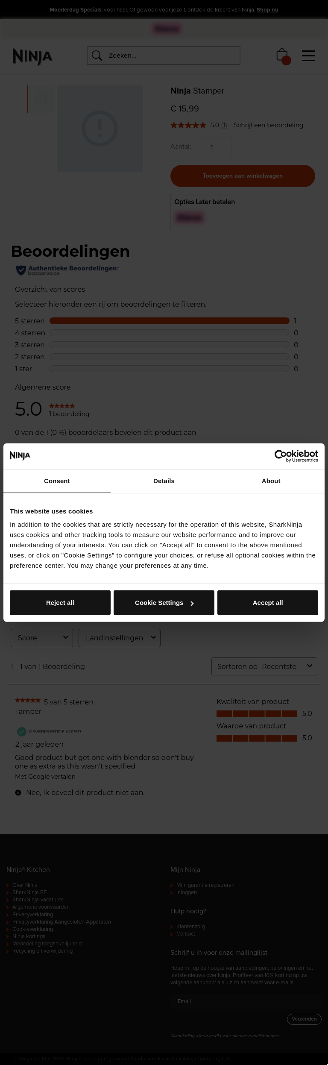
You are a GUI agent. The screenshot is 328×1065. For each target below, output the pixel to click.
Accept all (268, 602)
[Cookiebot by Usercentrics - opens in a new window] (280, 455)
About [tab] (271, 480)
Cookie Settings (164, 602)
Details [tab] (164, 480)
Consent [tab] (57, 480)
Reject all (60, 602)
